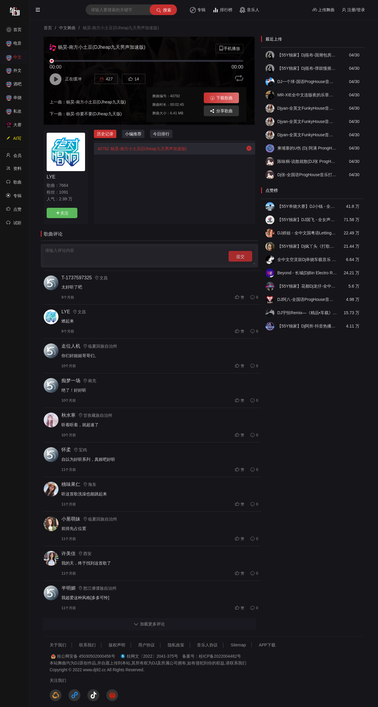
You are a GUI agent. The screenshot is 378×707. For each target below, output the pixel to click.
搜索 (163, 10)
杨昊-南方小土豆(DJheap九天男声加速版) (140, 148)
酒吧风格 (14, 86)
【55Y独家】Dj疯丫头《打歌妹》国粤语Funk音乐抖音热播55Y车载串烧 (307, 246)
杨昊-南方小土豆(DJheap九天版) (96, 102)
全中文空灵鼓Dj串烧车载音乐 (307, 259)
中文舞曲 (14, 59)
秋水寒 (68, 415)
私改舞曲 (14, 113)
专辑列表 (14, 197)
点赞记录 (14, 211)
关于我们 (58, 645)
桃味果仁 (70, 484)
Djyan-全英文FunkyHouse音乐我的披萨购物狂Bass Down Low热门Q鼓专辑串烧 (307, 108)
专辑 (198, 10)
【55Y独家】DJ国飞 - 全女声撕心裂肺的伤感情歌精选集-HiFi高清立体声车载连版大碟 (307, 219)
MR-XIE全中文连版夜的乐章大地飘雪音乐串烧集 (307, 95)
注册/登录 (353, 9)
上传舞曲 (323, 9)
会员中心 (14, 157)
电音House (14, 45)
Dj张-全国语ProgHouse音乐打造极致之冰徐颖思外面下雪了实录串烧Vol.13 (307, 174)
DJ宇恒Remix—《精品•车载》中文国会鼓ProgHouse (307, 312)
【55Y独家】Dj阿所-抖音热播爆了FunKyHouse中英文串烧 (307, 326)
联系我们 (87, 645)
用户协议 (146, 645)
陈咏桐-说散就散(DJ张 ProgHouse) (307, 161)
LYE (51, 176)
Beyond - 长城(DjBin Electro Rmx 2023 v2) (307, 272)
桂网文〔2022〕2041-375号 (152, 656)
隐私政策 (176, 645)
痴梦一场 (70, 380)
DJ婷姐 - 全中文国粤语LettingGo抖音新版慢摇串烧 (307, 233)
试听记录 (14, 225)
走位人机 (70, 345)
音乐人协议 (207, 645)
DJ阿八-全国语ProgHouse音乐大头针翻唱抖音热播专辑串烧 (307, 299)
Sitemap (238, 645)
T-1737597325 (76, 277)
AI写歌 (13, 140)
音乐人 (249, 10)
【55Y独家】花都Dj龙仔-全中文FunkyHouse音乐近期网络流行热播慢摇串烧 (307, 286)
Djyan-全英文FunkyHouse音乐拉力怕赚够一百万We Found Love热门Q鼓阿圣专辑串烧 (307, 121)
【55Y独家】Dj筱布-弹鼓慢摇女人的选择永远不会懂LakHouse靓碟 (307, 68)
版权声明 (117, 645)
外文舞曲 (14, 72)
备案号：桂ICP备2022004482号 (211, 656)
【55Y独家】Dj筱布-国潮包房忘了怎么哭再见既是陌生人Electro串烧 (307, 55)
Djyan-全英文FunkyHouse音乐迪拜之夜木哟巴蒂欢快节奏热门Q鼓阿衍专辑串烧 (307, 134)
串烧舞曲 (14, 99)
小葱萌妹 (70, 518)
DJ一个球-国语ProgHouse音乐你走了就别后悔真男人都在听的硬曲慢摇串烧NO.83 (307, 81)
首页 (14, 30)
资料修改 (14, 170)
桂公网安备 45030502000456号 (86, 656)
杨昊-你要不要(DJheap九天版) (94, 113)
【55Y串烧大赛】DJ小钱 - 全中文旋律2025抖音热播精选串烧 (307, 206)
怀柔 (66, 449)
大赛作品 (14, 127)
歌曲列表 (14, 184)
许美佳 (68, 553)
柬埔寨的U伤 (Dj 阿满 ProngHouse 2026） (307, 148)
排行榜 (222, 10)
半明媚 (68, 588)
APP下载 (267, 645)
